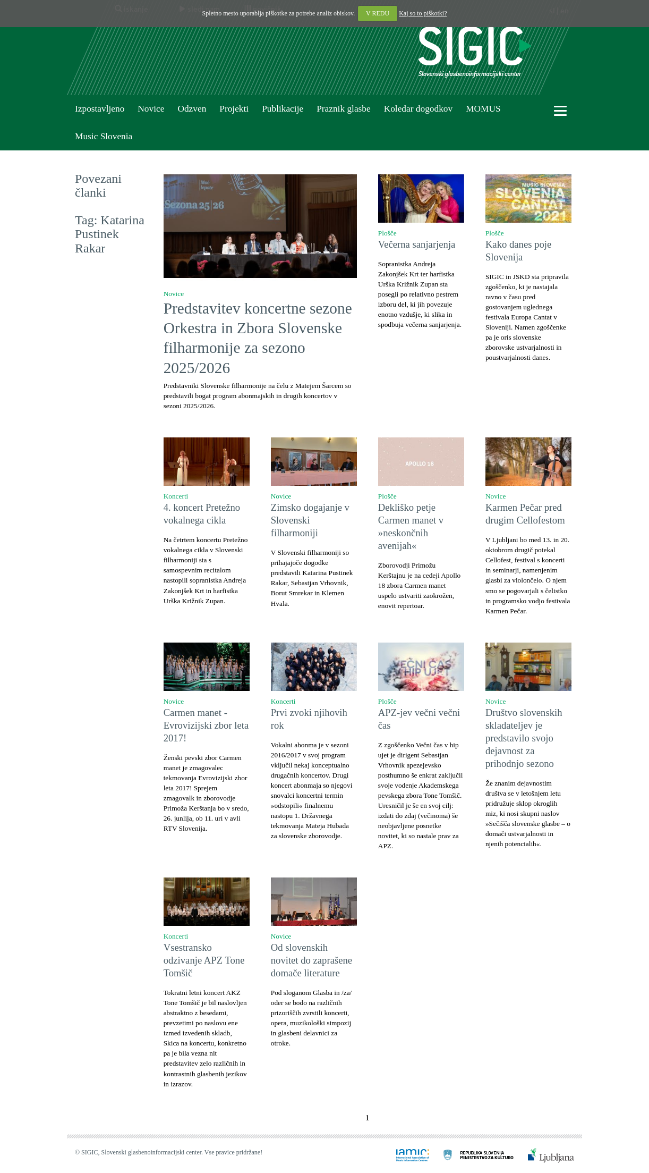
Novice (151, 109)
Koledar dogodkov (418, 109)
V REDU (377, 13)
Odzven (191, 109)
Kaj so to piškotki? (423, 13)
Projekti (234, 109)
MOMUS (483, 109)
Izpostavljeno (99, 109)
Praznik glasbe (344, 109)
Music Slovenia (103, 136)
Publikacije (282, 109)
